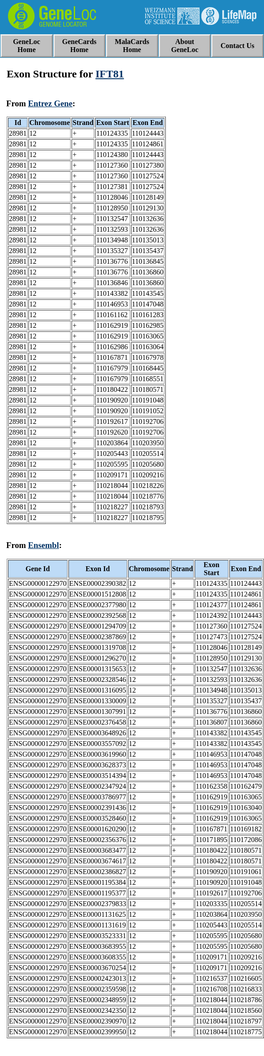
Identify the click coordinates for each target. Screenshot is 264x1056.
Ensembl (43, 545)
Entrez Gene (50, 103)
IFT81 (110, 74)
